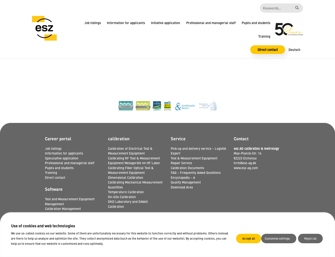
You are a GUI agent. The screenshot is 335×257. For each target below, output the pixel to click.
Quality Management (186, 182)
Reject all (284, 238)
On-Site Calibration (122, 196)
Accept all (311, 238)
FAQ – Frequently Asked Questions (196, 172)
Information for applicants (126, 22)
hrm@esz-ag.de (245, 163)
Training (264, 36)
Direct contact (268, 49)
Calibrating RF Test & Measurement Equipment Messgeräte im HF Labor (134, 160)
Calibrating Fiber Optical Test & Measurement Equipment (131, 170)
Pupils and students (256, 22)
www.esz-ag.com (246, 167)
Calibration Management (63, 208)
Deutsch (294, 49)
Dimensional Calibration (125, 177)
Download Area (182, 187)
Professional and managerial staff (211, 22)
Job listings (92, 22)
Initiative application (165, 22)
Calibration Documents (187, 167)
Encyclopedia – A (183, 177)
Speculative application (61, 158)
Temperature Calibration (126, 192)
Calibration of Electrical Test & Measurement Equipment (130, 151)
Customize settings (250, 238)
